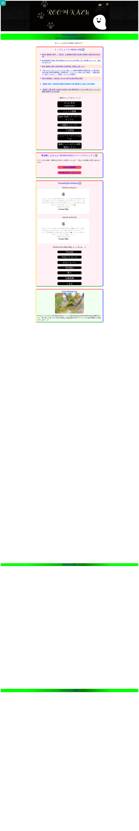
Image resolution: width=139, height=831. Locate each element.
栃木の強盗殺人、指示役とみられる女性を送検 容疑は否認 (62, 78)
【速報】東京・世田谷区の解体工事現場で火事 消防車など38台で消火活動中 (68, 84)
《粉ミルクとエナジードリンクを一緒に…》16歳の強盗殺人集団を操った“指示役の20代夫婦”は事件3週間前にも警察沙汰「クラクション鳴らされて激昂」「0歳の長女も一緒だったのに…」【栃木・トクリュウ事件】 (71, 72)
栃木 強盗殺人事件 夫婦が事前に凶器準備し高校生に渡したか (63, 66)
